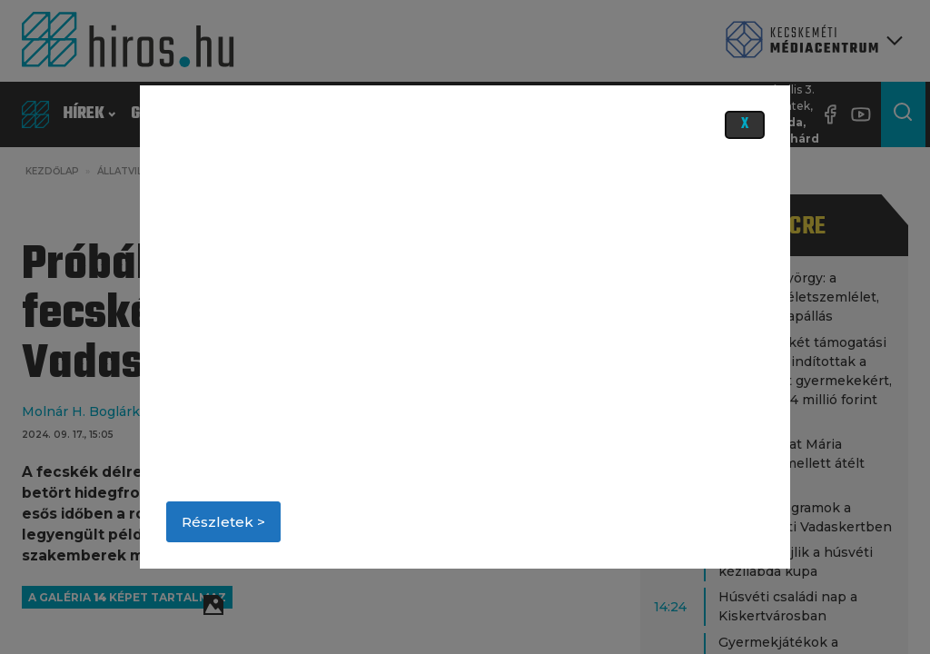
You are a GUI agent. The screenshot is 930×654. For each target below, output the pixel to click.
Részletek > (223, 521)
